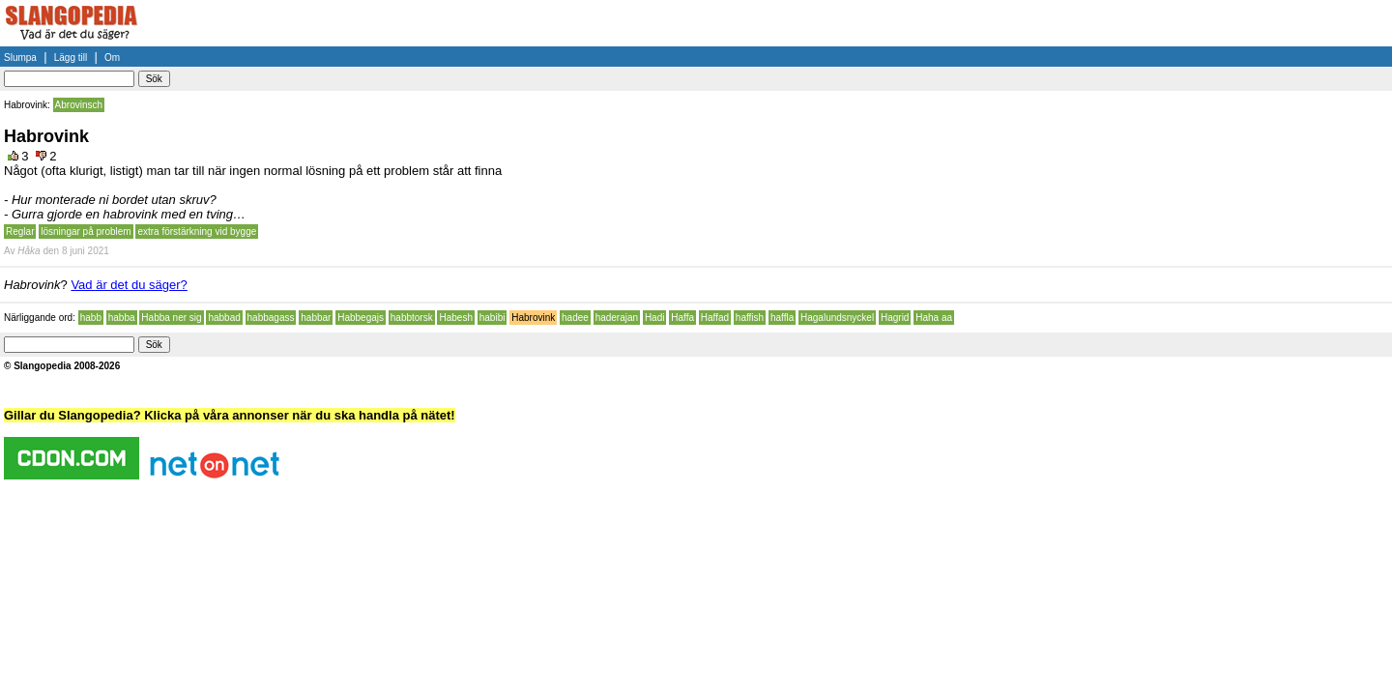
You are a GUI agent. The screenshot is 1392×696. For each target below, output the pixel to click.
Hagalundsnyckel (837, 317)
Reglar (20, 231)
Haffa (682, 317)
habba (121, 317)
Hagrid (895, 317)
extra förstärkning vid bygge (196, 231)
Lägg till (70, 57)
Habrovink (533, 317)
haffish (750, 317)
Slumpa (20, 57)
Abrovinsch (78, 105)
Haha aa (933, 317)
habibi (492, 317)
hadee (575, 317)
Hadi (655, 317)
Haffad (715, 317)
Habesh (455, 317)
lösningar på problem (85, 231)
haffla (782, 317)
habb (91, 317)
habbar (316, 317)
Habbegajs (360, 317)
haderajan (616, 317)
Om (112, 57)
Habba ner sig (171, 317)
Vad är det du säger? (129, 284)
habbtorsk (412, 317)
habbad (224, 317)
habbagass (271, 317)
